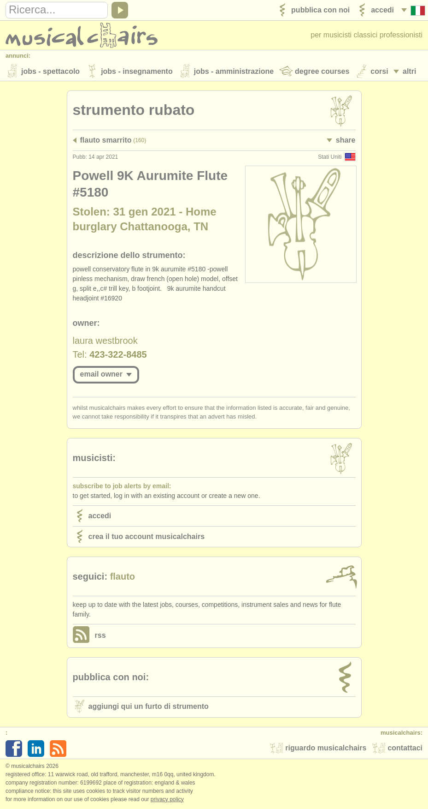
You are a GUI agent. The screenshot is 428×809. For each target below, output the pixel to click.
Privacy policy (167, 799)
